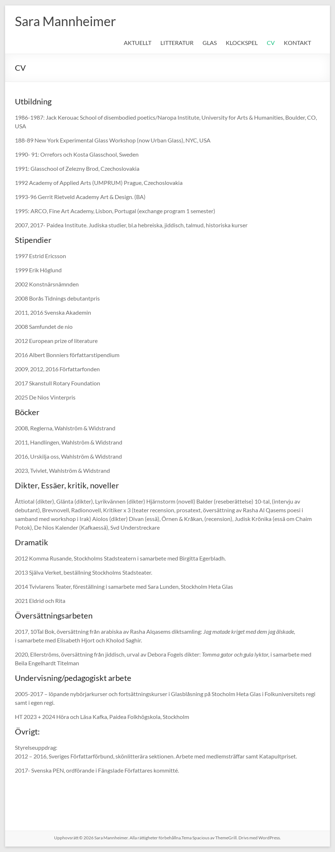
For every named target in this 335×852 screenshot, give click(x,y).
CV (271, 42)
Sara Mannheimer (65, 21)
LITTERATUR (176, 42)
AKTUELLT (137, 42)
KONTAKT (297, 42)
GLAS (210, 42)
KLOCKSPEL (242, 42)
